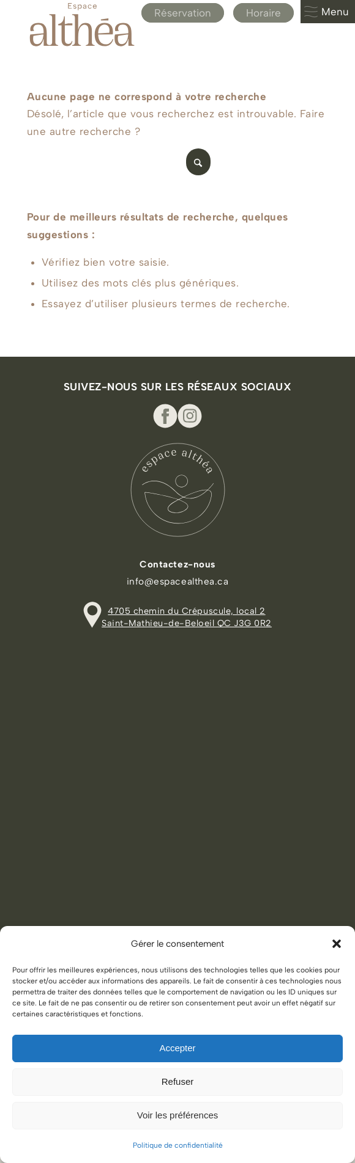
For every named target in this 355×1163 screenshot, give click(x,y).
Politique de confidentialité (178, 1145)
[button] (337, 944)
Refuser (178, 1081)
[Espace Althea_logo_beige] (147, 24)
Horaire (263, 13)
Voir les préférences (178, 1115)
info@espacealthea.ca (177, 581)
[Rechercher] (119, 161)
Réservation (182, 13)
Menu (326, 11)
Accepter (177, 1048)
